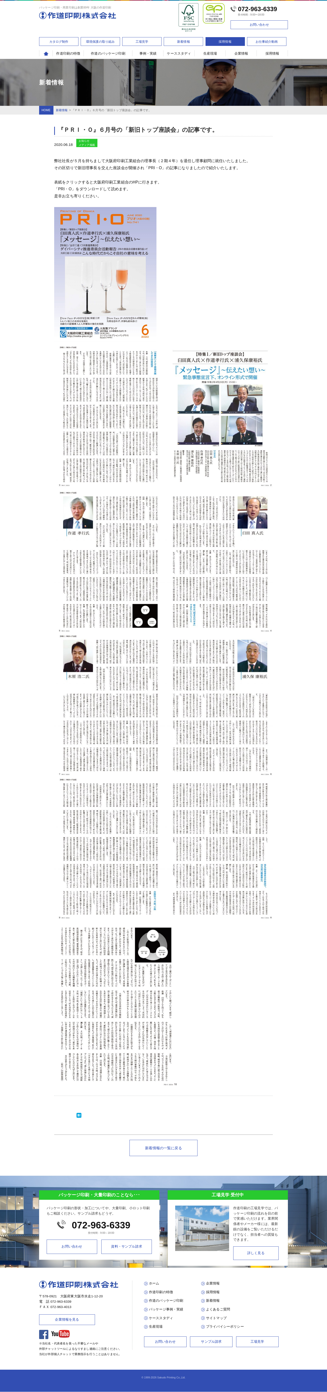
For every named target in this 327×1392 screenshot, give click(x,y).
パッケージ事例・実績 (166, 1309)
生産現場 (210, 53)
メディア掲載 (87, 144)
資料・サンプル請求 (126, 1246)
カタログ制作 (59, 41)
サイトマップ (216, 1318)
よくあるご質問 (218, 1309)
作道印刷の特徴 (68, 53)
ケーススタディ (179, 53)
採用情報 (225, 41)
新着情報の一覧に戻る (163, 1148)
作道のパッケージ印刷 (108, 53)
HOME (46, 110)
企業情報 (241, 53)
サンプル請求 (211, 1341)
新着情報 (183, 41)
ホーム (154, 1283)
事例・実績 (148, 53)
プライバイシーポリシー (225, 1326)
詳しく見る (256, 1253)
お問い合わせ (259, 24)
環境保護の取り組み (100, 41)
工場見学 (142, 41)
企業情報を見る (67, 1319)
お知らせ (84, 140)
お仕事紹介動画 (267, 41)
